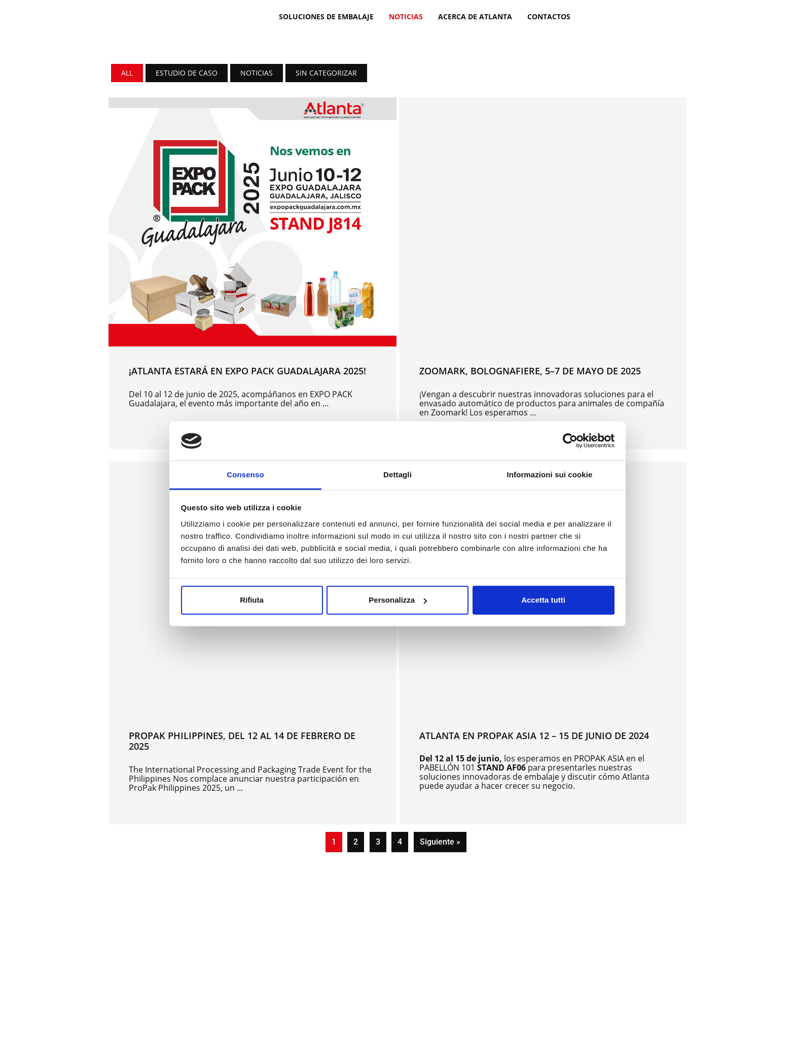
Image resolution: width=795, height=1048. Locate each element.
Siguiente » (440, 842)
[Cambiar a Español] (630, 16)
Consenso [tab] (245, 474)
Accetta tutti (543, 600)
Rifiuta (252, 600)
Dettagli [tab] (397, 474)
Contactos (548, 16)
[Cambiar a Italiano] (591, 16)
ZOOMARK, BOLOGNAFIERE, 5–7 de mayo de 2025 (530, 371)
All (127, 73)
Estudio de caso (187, 73)
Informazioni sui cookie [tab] (550, 474)
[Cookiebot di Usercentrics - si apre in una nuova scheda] (570, 440)
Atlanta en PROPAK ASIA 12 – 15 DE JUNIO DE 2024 (534, 735)
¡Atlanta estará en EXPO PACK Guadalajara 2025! (247, 371)
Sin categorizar (326, 73)
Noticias (406, 16)
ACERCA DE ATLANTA (475, 16)
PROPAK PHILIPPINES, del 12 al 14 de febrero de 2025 (242, 741)
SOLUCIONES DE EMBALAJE (326, 16)
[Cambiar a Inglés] (611, 16)
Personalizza (398, 600)
